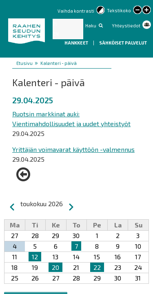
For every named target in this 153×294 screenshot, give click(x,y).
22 (97, 267)
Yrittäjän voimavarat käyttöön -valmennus (73, 149)
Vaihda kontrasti (76, 10)
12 (35, 257)
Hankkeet (76, 42)
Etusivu (24, 63)
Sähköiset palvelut (123, 42)
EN (56, 33)
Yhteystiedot (126, 25)
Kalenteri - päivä (58, 63)
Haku (90, 25)
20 (55, 267)
